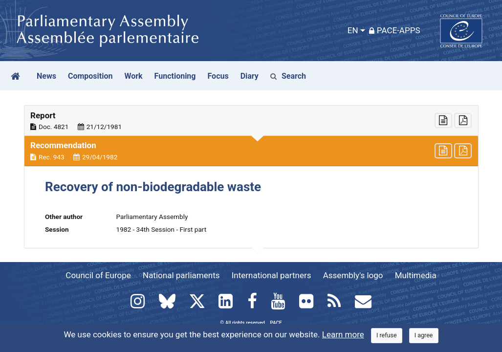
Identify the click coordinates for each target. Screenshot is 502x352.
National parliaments (181, 275)
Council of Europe (98, 275)
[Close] (386, 335)
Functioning (175, 76)
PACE (276, 323)
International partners (271, 275)
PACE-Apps (394, 30)
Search (288, 76)
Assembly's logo (353, 275)
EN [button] (353, 30)
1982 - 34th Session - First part (161, 229)
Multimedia (416, 275)
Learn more (343, 334)
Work (133, 76)
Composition (90, 76)
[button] (251, 121)
